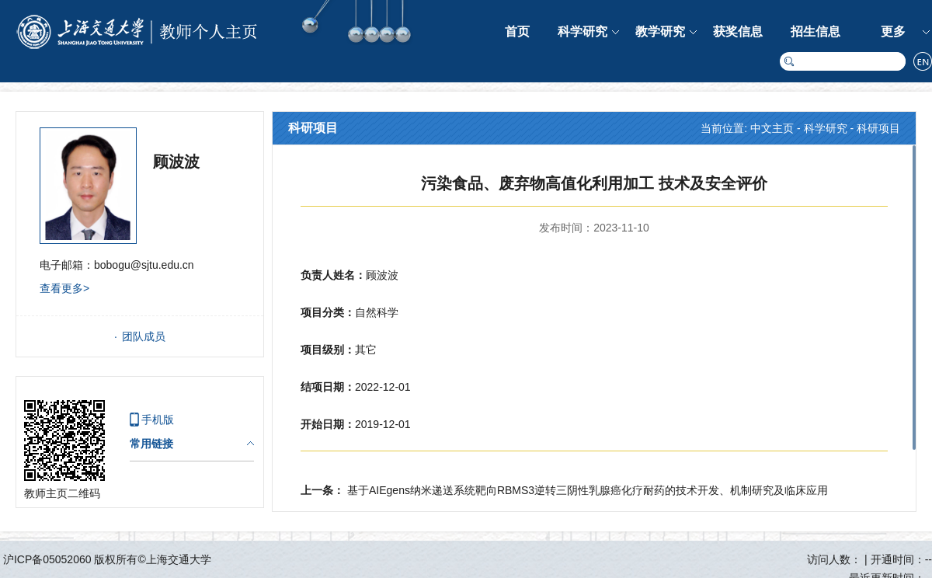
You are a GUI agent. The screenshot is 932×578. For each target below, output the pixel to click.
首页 (517, 31)
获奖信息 (738, 31)
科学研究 (582, 31)
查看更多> (64, 288)
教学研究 (660, 31)
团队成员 (143, 336)
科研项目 (878, 128)
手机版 (157, 419)
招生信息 (815, 31)
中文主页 (772, 128)
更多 (893, 31)
